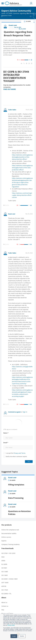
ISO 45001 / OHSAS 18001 (9, 579)
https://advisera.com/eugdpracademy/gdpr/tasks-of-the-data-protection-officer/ (22, 168)
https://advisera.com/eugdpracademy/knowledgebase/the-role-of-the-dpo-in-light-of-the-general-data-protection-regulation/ (22, 182)
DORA (3, 561)
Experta (3, 541)
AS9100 (3, 586)
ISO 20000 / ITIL (6, 593)
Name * (5, 433)
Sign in (25, 412)
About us (4, 602)
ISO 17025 (4, 590)
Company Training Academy (10, 544)
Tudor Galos (12, 110)
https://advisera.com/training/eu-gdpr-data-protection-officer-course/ (22, 195)
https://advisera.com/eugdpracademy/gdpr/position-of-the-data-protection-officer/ (22, 157)
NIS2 (2, 557)
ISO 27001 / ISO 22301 (8, 553)
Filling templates (16, 484)
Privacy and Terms (19, 453)
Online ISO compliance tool (10, 530)
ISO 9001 (4, 568)
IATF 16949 (4, 583)
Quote (6, 205)
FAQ (2, 610)
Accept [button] (14, 636)
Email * (5, 443)
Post (29, 461)
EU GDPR (9, 13)
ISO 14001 (4, 575)
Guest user (11, 214)
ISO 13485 (4, 572)
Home (3, 13)
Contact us (4, 606)
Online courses (6, 537)
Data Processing (15, 498)
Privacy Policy (10, 625)
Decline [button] (22, 636)
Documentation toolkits (8, 533)
